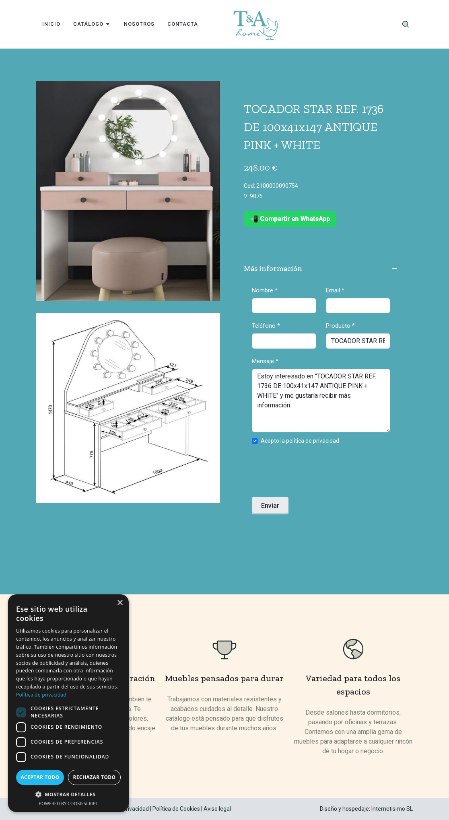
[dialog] (68, 703)
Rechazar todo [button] (94, 777)
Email (335, 290)
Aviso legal (217, 809)
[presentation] (313, 473)
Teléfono (266, 325)
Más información (321, 269)
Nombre (265, 290)
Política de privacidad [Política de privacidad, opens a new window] (41, 694)
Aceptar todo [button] (40, 777)
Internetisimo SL (392, 809)
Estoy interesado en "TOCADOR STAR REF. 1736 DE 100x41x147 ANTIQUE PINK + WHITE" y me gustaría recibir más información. (321, 400)
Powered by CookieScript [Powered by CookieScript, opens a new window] (68, 803)
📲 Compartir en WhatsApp (290, 219)
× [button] (120, 603)
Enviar (270, 506)
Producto (340, 325)
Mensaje (265, 361)
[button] (68, 794)
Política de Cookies (176, 809)
